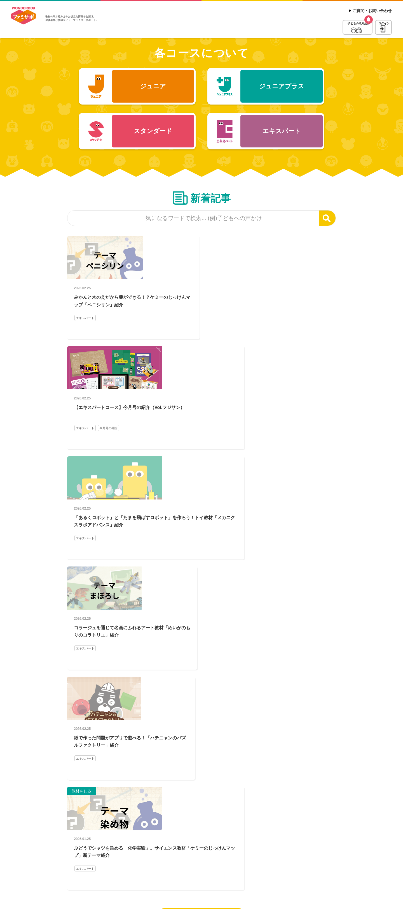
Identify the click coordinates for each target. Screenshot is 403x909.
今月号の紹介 (202, 331)
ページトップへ (379, 836)
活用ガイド (84, 650)
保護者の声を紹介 (89, 642)
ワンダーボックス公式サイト (230, 863)
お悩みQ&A (115, 642)
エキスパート (86, 331)
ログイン (377, 25)
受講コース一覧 (318, 863)
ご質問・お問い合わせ (372, 10)
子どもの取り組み (327, 25)
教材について (380, 863)
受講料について (350, 863)
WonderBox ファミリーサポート (26, 18)
